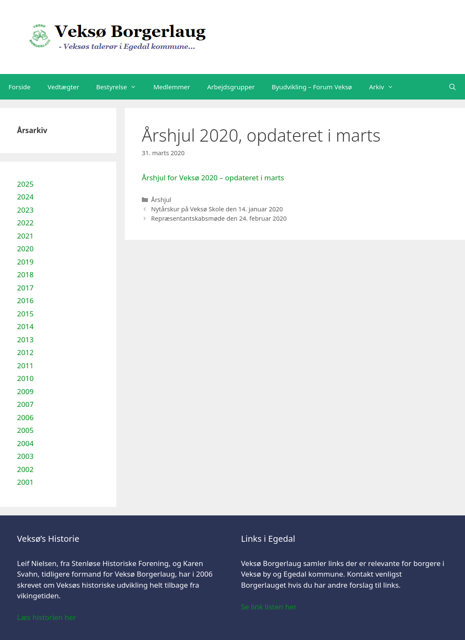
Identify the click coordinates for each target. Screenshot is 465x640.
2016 (25, 300)
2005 (25, 430)
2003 (25, 456)
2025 (25, 184)
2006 (25, 417)
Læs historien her (46, 617)
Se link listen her (269, 607)
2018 (25, 274)
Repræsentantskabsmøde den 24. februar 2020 (219, 218)
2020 (25, 248)
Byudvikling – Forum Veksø (312, 86)
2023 (25, 210)
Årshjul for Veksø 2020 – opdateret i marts (213, 177)
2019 (25, 262)
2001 (25, 482)
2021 (25, 236)
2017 (25, 288)
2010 (25, 378)
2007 (25, 404)
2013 (25, 339)
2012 (25, 352)
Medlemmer (171, 86)
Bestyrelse (120, 87)
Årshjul (161, 200)
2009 (25, 391)
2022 (25, 223)
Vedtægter (63, 86)
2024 (25, 197)
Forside (20, 86)
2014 (25, 326)
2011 (25, 365)
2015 (25, 314)
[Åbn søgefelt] (452, 87)
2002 (25, 469)
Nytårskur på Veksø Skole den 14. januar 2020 (217, 209)
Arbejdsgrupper (231, 86)
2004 (25, 443)
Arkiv (385, 87)
